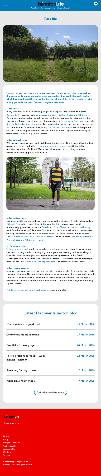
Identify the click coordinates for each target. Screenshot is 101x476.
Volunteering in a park (17, 249)
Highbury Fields (65, 115)
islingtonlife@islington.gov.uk (17, 464)
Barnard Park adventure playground (24, 124)
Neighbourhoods (11, 442)
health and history (81, 227)
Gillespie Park (13, 224)
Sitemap (7, 455)
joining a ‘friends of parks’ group (41, 261)
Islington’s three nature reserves (54, 146)
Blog (5, 439)
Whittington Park (33, 239)
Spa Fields (77, 236)
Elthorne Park (13, 236)
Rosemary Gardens (45, 236)
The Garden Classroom (59, 127)
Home (6, 436)
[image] (51, 4)
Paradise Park (27, 236)
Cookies (7, 452)
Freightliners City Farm (72, 121)
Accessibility (9, 449)
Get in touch (9, 446)
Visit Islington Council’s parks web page (26, 290)
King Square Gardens (45, 115)
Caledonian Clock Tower (54, 227)
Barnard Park (12, 115)
